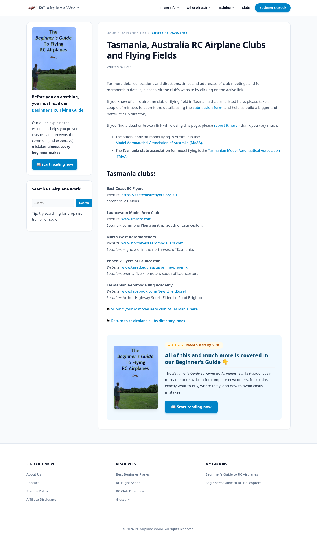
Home (111, 33)
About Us (33, 474)
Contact (32, 482)
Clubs (246, 7)
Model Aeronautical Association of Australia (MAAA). (159, 142)
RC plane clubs (134, 33)
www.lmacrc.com (136, 218)
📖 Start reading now (191, 406)
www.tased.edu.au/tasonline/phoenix (154, 267)
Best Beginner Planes (133, 474)
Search (84, 203)
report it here (226, 125)
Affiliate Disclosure (41, 499)
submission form (207, 107)
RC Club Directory (130, 491)
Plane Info (169, 7)
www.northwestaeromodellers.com (152, 242)
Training (226, 7)
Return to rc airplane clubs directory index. (148, 320)
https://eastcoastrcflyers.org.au (149, 194)
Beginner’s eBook (272, 7)
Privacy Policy (37, 491)
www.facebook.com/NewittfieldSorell (154, 291)
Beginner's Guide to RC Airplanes (231, 474)
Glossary (123, 499)
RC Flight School (129, 482)
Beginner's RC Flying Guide (57, 110)
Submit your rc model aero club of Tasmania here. (155, 308)
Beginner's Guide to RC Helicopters (233, 482)
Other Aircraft (199, 7)
